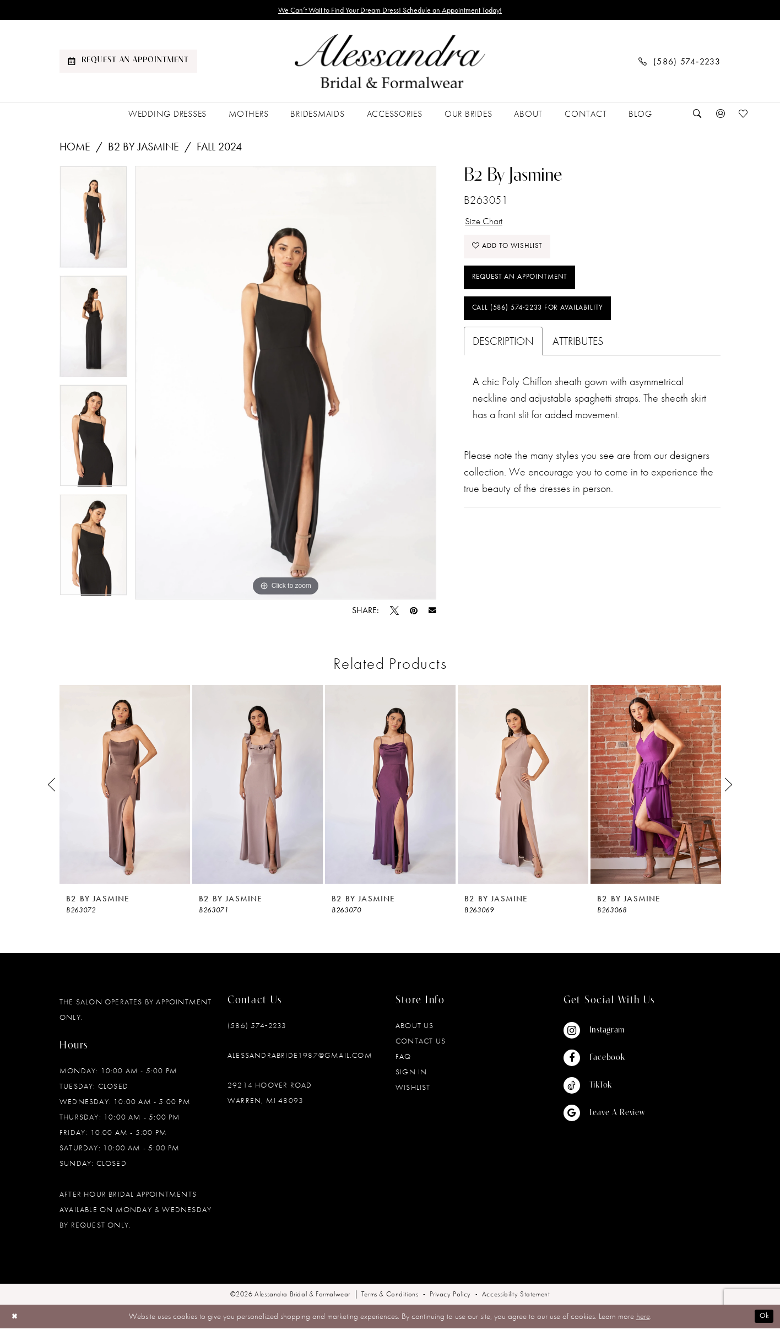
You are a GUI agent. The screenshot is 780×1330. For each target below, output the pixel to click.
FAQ (403, 1058)
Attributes (577, 360)
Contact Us (421, 1043)
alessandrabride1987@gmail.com (300, 1057)
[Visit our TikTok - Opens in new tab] (604, 1087)
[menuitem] (128, 63)
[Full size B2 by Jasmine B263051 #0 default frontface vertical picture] (286, 385)
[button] (720, 116)
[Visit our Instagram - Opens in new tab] (604, 1032)
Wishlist (413, 1089)
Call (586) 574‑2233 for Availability (551, 325)
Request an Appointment (528, 289)
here (643, 1318)
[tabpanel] (93, 223)
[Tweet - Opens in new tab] (394, 612)
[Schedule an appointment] (128, 63)
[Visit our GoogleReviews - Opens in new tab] (604, 1115)
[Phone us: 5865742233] (680, 63)
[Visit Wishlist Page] (743, 116)
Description (503, 360)
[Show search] (697, 116)
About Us (415, 1027)
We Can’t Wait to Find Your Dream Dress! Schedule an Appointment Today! (390, 11)
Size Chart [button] (487, 225)
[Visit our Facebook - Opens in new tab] (604, 1060)
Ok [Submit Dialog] (762, 1318)
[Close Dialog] (16, 1318)
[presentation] (124, 786)
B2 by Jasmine (143, 149)
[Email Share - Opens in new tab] (432, 613)
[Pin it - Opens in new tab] (414, 612)
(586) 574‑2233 (257, 1027)
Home (74, 149)
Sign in (411, 1074)
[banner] (390, 63)
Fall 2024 (219, 149)
